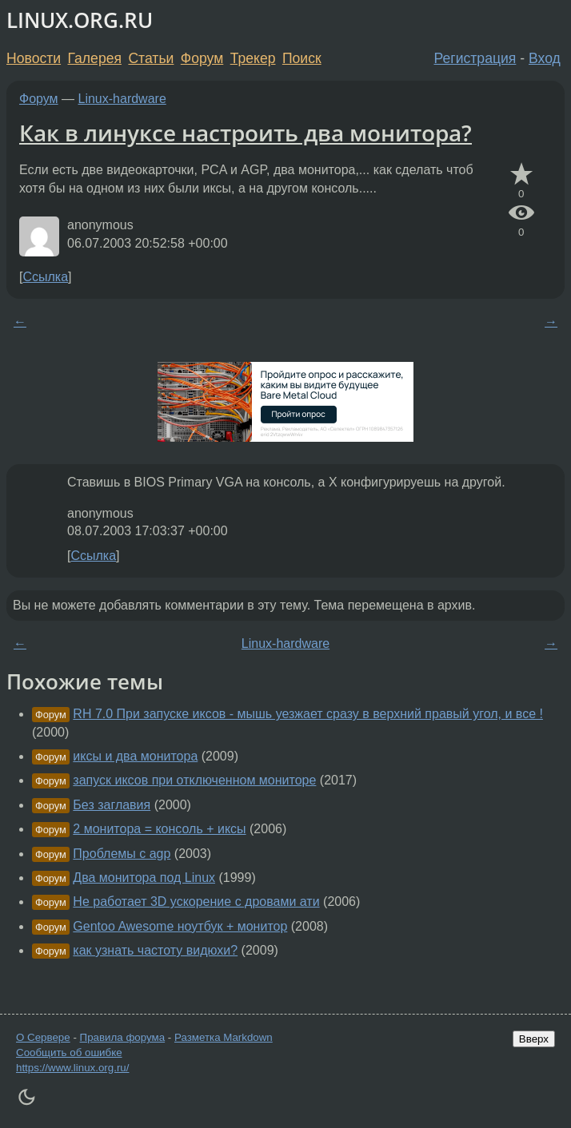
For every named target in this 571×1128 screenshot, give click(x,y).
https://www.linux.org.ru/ (72, 1068)
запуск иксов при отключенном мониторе (194, 780)
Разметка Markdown (223, 1037)
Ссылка (45, 277)
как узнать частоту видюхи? (155, 950)
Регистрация (475, 58)
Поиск (301, 58)
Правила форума (123, 1037)
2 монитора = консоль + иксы (159, 829)
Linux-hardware (122, 98)
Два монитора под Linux (144, 877)
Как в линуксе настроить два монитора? (245, 132)
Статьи (151, 58)
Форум (202, 58)
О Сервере (43, 1037)
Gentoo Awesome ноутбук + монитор (180, 926)
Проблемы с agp (121, 853)
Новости (33, 58)
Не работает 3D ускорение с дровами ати (196, 901)
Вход (545, 58)
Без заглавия (111, 805)
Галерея (95, 58)
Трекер (253, 58)
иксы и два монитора (135, 756)
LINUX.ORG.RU (79, 20)
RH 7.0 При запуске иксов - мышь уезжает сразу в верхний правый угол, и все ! (308, 714)
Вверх (534, 1039)
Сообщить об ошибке (69, 1052)
